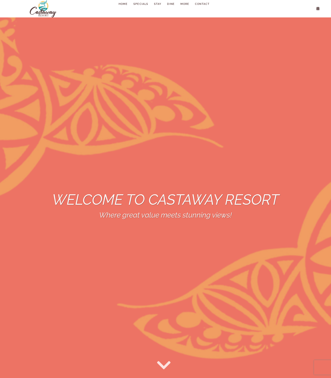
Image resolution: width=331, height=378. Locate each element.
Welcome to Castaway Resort (165, 199)
